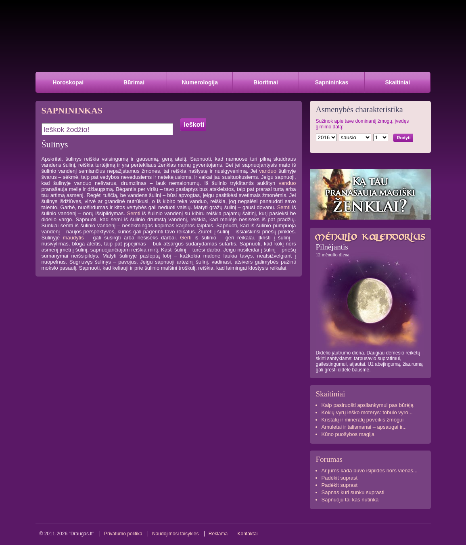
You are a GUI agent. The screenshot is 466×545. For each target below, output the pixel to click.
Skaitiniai (397, 82)
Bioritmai (265, 82)
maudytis (73, 238)
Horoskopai (68, 82)
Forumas (329, 459)
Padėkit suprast (340, 478)
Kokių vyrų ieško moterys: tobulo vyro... (367, 412)
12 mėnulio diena (332, 255)
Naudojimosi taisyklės (175, 534)
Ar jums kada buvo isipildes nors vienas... (370, 470)
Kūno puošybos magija (348, 434)
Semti (283, 207)
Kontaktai (247, 534)
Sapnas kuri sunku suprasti (353, 492)
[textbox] (107, 129)
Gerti (185, 238)
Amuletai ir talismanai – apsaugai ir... (364, 427)
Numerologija (200, 82)
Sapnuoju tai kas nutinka (350, 500)
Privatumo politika (123, 534)
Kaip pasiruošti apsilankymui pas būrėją (368, 405)
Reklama (218, 534)
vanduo (267, 171)
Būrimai (133, 82)
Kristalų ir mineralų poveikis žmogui (363, 420)
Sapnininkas (331, 82)
